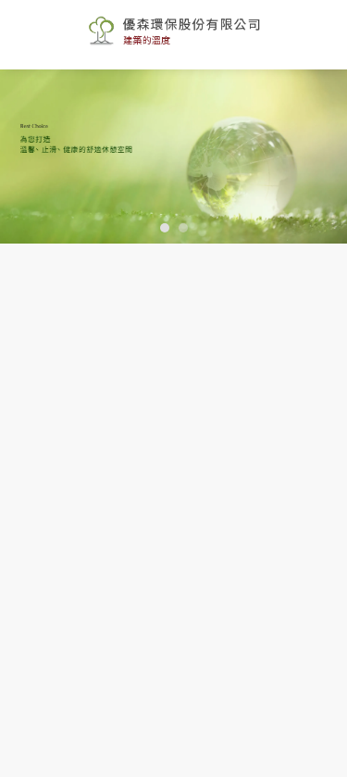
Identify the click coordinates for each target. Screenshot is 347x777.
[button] (164, 227)
